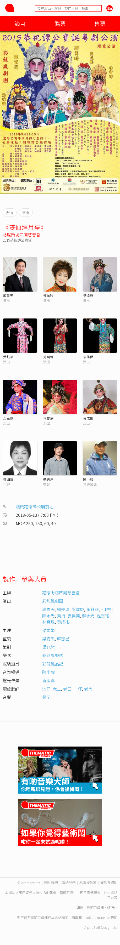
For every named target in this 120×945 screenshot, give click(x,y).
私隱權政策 (87, 882)
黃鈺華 (8, 356)
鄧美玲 (48, 295)
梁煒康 (88, 295)
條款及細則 (108, 882)
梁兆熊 (48, 647)
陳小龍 (88, 479)
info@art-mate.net (96, 917)
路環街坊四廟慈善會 (21, 234)
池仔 (46, 689)
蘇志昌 (48, 479)
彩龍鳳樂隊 (52, 655)
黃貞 (61, 615)
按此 (114, 907)
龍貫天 (8, 295)
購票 (60, 23)
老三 (67, 689)
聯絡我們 (68, 882)
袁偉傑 (88, 356)
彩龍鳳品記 (52, 664)
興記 (46, 697)
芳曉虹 (48, 356)
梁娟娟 (8, 479)
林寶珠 (48, 418)
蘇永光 (88, 615)
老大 (88, 689)
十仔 (78, 689)
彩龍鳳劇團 (52, 601)
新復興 (48, 680)
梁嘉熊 (48, 638)
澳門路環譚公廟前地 (34, 506)
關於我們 (51, 882)
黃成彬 (88, 418)
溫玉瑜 (8, 418)
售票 (99, 23)
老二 (57, 689)
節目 (19, 23)
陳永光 (48, 615)
